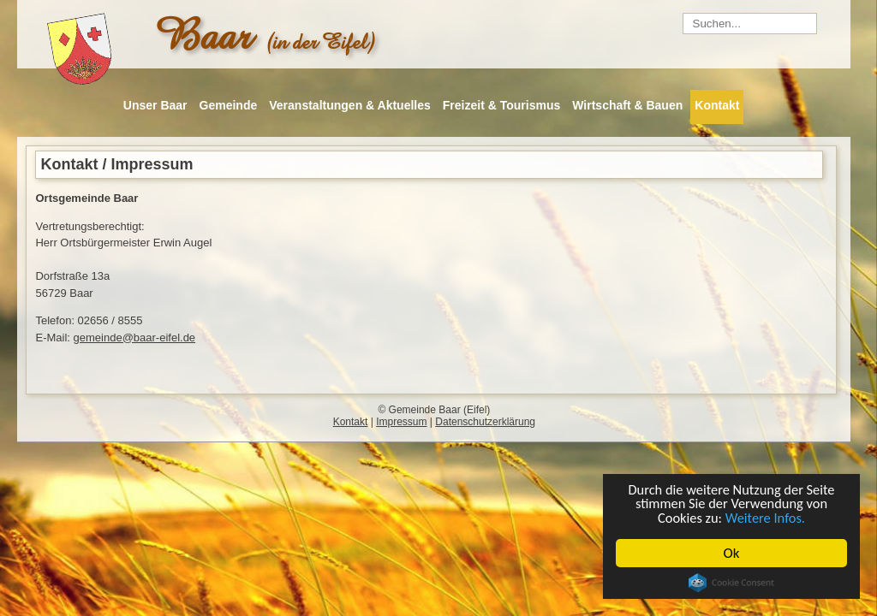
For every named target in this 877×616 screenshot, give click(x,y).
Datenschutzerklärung (485, 422)
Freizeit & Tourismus (501, 105)
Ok (732, 553)
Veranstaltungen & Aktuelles (350, 105)
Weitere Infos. (766, 517)
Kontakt (717, 105)
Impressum (401, 422)
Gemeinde (229, 105)
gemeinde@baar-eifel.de (135, 337)
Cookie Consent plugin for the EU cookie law (731, 582)
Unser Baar (155, 105)
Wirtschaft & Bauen (627, 105)
